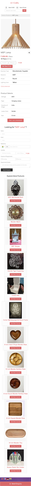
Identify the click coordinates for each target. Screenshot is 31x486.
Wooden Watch (15, 222)
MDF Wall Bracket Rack (15, 197)
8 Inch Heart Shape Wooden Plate (15, 344)
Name (2, 131)
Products (8, 15)
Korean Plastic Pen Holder (15, 467)
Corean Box (15, 295)
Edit (20, 62)
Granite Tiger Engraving (15, 271)
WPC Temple (15, 246)
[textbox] (12, 62)
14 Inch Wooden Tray (15, 443)
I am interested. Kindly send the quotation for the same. (15, 165)
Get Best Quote (15, 200)
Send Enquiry (15, 484)
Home (3, 15)
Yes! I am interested (15, 120)
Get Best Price (6, 66)
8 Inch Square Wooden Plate (15, 418)
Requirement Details (5, 162)
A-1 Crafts (14, 3)
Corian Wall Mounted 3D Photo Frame (15, 320)
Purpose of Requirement (6, 156)
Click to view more (5, 86)
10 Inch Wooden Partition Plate (15, 369)
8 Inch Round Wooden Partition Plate (16, 394)
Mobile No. (3, 143)
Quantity (3, 150)
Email (2, 137)
